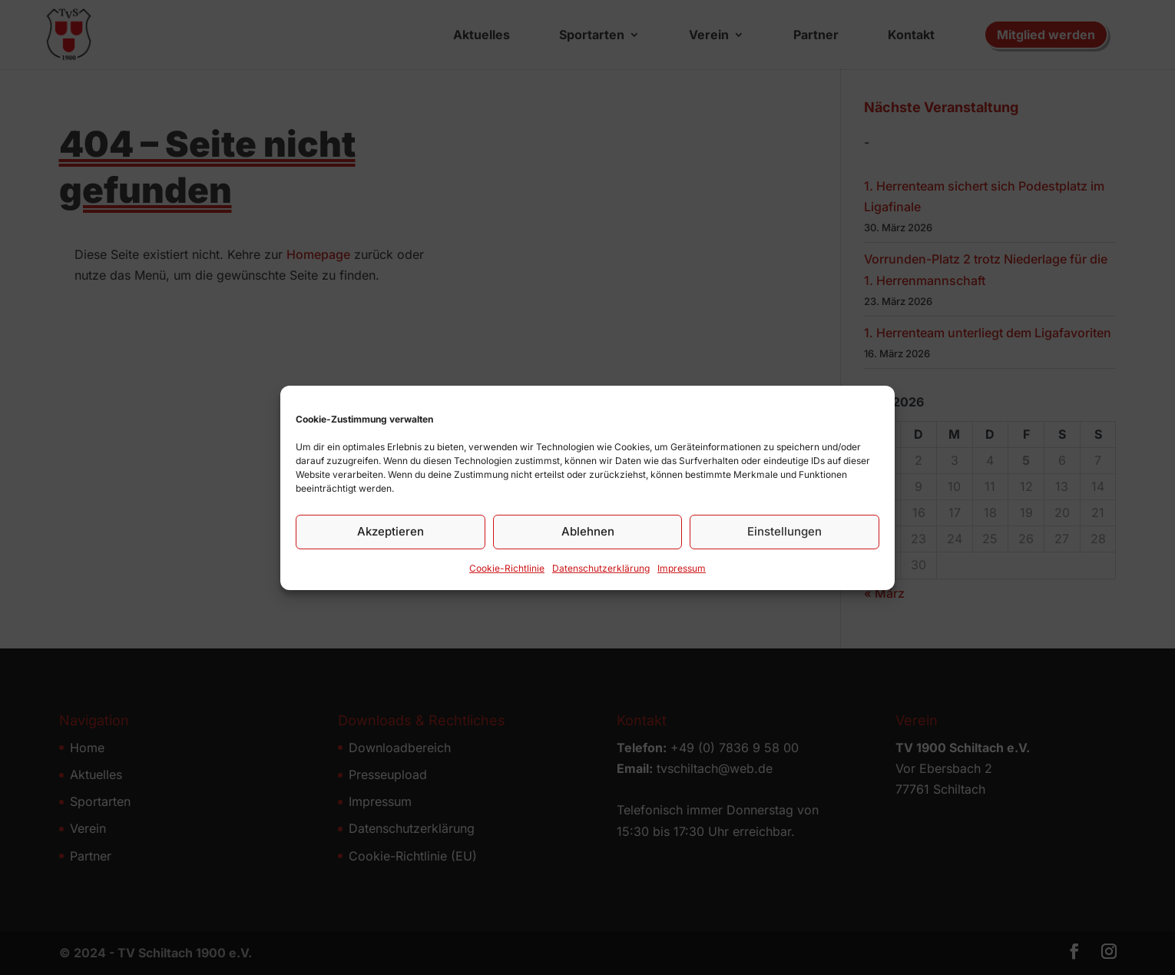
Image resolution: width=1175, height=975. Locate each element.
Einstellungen (784, 531)
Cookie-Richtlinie (506, 568)
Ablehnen (587, 531)
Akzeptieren (390, 531)
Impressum (681, 568)
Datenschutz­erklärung (601, 568)
